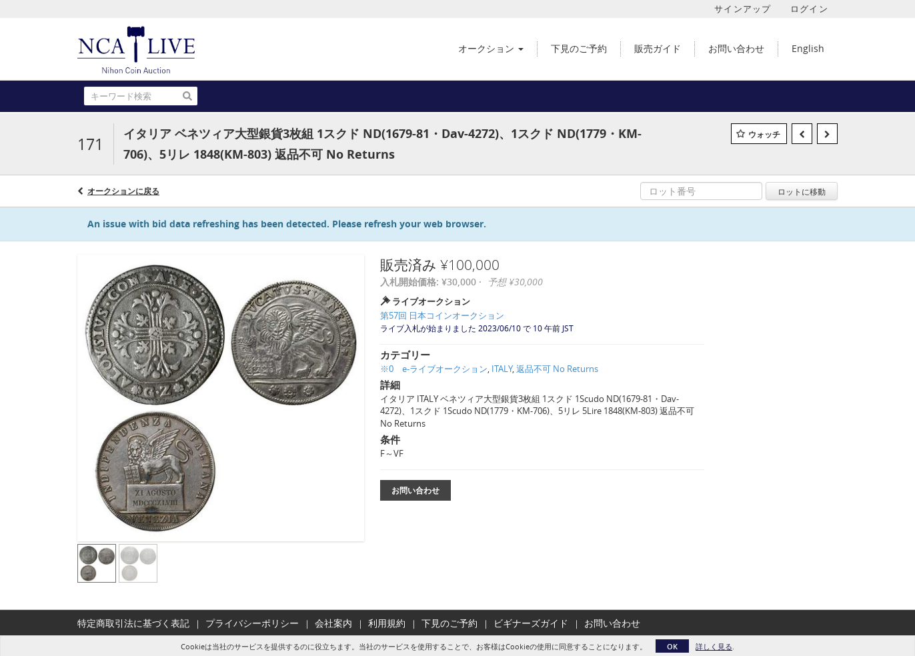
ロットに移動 (802, 191)
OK (672, 646)
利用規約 (386, 623)
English (808, 48)
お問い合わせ (415, 490)
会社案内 (333, 623)
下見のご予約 (449, 623)
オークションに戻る (123, 191)
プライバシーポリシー (252, 623)
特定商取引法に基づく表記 (133, 623)
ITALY (502, 369)
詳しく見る (714, 646)
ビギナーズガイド (531, 623)
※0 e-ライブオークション (434, 369)
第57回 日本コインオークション (442, 315)
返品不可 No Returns (557, 369)
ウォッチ (764, 134)
